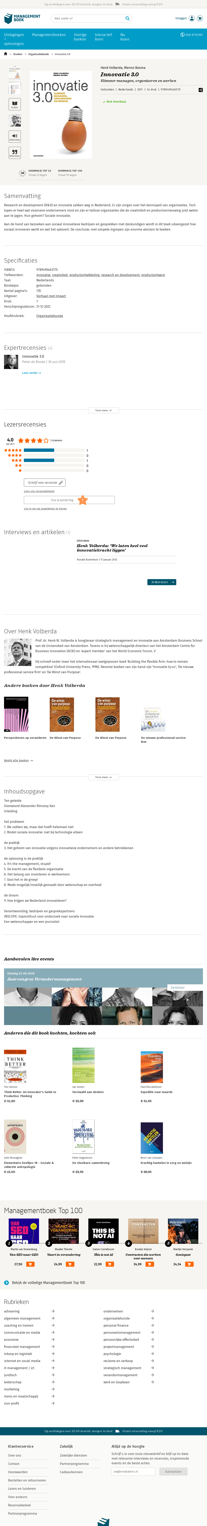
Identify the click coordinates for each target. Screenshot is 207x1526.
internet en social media (29, 1361)
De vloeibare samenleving (91, 1163)
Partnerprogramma (22, 1513)
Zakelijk (66, 1446)
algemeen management (29, 1318)
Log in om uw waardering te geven (45, 508)
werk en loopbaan (129, 1382)
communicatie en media (29, 1333)
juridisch (29, 1375)
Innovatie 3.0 (62, 54)
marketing (29, 1389)
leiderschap (29, 1382)
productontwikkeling (84, 275)
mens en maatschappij (29, 1396)
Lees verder (30, 373)
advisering (29, 1311)
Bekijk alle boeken (16, 760)
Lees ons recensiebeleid (39, 491)
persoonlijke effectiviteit (129, 1340)
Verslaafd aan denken (88, 1092)
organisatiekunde (129, 1318)
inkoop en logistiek (29, 1354)
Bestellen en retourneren (27, 1480)
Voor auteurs (17, 1497)
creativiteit (60, 275)
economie (29, 1340)
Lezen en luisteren (22, 1489)
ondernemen (129, 1311)
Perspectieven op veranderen (25, 738)
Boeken (17, 54)
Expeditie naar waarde (157, 1092)
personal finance (129, 1325)
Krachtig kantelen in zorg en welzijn (166, 1163)
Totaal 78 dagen (67, 175)
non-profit (29, 1403)
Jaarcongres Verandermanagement (44, 979)
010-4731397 (194, 34)
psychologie (129, 1354)
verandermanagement (129, 1375)
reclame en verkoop (129, 1361)
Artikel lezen (160, 582)
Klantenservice (21, 1446)
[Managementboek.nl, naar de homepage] (22, 23)
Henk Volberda (112, 68)
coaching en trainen (29, 1325)
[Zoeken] (87, 18)
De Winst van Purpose (65, 738)
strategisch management (129, 1368)
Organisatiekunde (38, 54)
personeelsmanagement (129, 1333)
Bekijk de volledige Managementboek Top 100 (48, 1282)
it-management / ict (29, 1368)
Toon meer (101, 410)
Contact (13, 1464)
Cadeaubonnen (71, 1472)
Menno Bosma (135, 68)
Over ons (14, 1455)
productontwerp (153, 275)
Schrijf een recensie (42, 482)
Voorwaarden (18, 1472)
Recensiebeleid (19, 1505)
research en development (120, 275)
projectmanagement (129, 1347)
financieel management (29, 1347)
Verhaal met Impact (51, 296)
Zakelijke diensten (73, 1455)
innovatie (43, 275)
